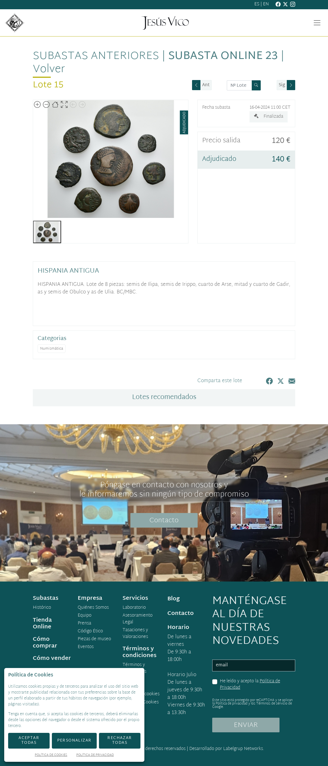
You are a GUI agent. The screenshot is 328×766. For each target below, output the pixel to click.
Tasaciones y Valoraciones (135, 633)
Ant (206, 85)
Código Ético (90, 631)
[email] (253, 665)
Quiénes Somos (93, 608)
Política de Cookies (51, 755)
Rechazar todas (119, 740)
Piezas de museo (94, 639)
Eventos (86, 647)
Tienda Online (42, 623)
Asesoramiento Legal (138, 619)
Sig (282, 85)
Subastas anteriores (96, 56)
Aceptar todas (29, 740)
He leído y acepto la (250, 684)
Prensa (84, 624)
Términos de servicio (271, 704)
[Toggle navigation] (317, 22)
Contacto (164, 520)
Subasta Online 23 (223, 56)
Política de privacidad (232, 704)
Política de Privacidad (95, 755)
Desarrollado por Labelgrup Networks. (226, 749)
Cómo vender (52, 658)
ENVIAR (246, 725)
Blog (173, 599)
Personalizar (74, 740)
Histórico (42, 608)
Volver (49, 70)
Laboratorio (134, 608)
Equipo (84, 616)
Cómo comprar (45, 642)
